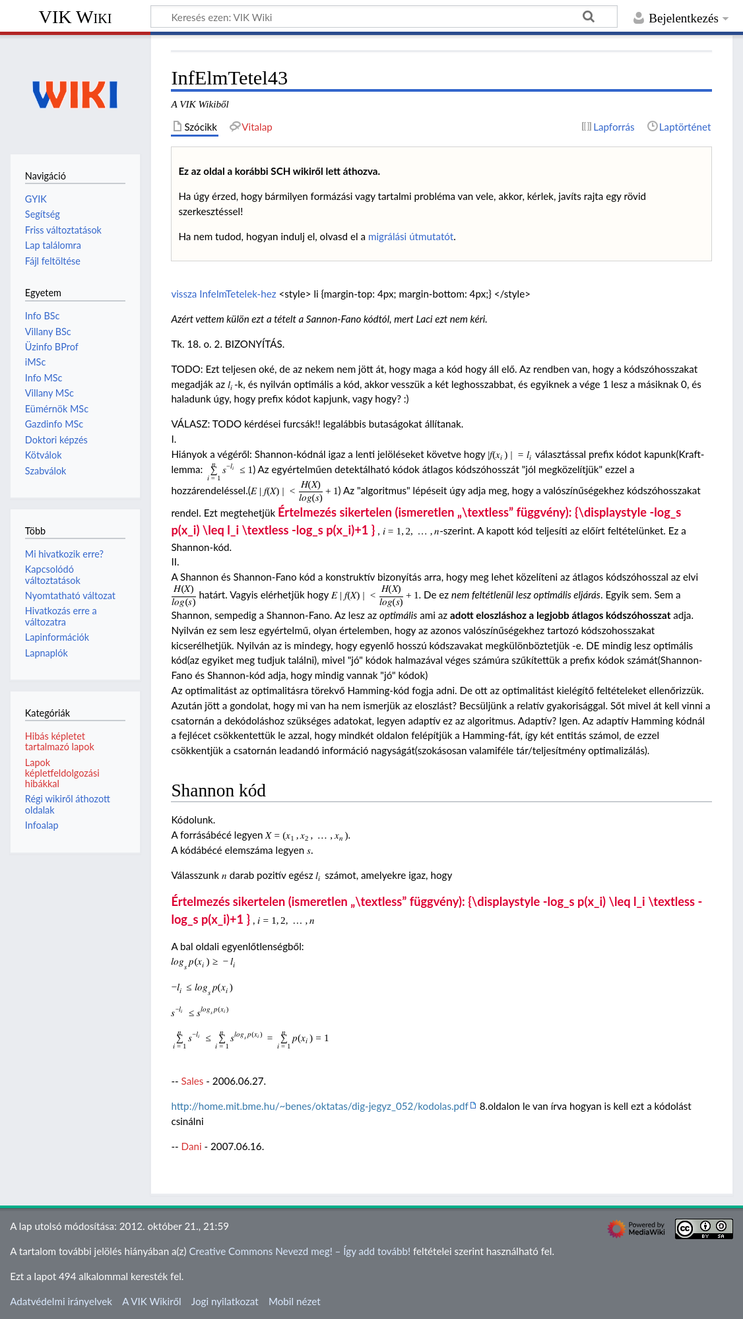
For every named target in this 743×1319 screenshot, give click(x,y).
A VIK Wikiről (151, 1301)
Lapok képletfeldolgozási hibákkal (62, 773)
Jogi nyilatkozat (225, 1301)
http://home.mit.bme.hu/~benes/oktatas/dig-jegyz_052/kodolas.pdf (319, 1106)
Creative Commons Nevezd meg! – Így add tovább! (299, 1251)
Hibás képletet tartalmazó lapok (59, 741)
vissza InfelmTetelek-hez (223, 294)
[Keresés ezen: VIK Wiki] (384, 16)
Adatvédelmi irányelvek (61, 1301)
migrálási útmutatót (410, 236)
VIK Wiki (75, 17)
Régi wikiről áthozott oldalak (67, 804)
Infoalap (42, 825)
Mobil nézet (295, 1301)
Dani (191, 1146)
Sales (192, 1081)
